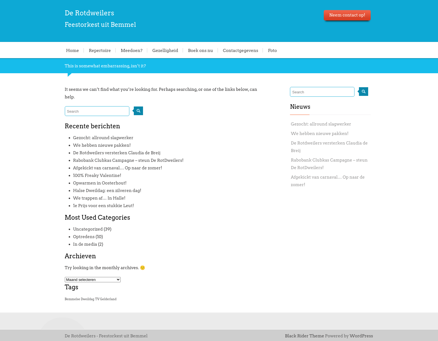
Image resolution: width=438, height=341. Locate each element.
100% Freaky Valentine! (97, 175)
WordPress (361, 335)
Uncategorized (88, 229)
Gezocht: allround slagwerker (103, 137)
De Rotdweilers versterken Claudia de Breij (117, 152)
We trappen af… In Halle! (99, 198)
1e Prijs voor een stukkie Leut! (103, 205)
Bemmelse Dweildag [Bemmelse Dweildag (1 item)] (79, 299)
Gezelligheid (165, 50)
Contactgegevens (240, 50)
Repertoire (100, 50)
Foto (272, 50)
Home (72, 50)
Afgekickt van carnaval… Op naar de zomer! (117, 167)
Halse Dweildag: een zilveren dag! (107, 190)
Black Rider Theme (304, 335)
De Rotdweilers (89, 13)
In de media (85, 244)
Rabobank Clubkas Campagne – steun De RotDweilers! (128, 160)
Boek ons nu (200, 50)
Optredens (84, 236)
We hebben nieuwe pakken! (102, 145)
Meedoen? (131, 50)
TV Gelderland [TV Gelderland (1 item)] (106, 299)
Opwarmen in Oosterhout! (100, 183)
